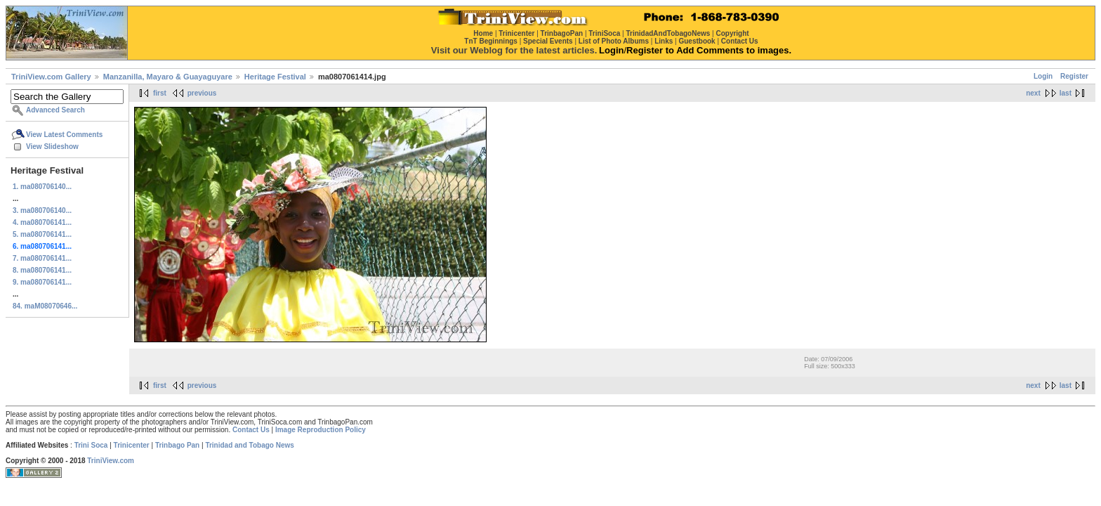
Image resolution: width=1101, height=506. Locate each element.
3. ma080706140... (42, 210)
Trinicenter (132, 445)
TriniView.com (110, 461)
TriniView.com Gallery (51, 76)
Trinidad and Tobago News (249, 445)
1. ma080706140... (42, 186)
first (159, 93)
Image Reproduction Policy (320, 430)
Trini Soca (91, 445)
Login (1043, 76)
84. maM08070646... (45, 306)
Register (1074, 76)
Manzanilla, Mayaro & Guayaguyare (167, 76)
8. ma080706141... (42, 270)
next (1033, 93)
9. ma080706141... (42, 282)
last (1066, 93)
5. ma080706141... (42, 234)
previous (202, 93)
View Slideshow (52, 146)
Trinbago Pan (177, 445)
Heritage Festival (275, 76)
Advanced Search (55, 110)
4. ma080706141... (42, 222)
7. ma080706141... (42, 258)
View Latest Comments (64, 134)
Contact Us (251, 430)
